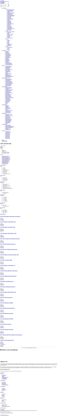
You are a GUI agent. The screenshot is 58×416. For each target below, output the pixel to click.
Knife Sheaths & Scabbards (9, 76)
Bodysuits (8, 49)
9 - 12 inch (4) (5, 201)
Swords (7, 72)
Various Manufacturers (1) (6, 173)
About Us (3, 388)
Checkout (7, 415)
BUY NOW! (2, 220)
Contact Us (5, 1)
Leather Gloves (8, 133)
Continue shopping (3, 415)
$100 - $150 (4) (5, 211)
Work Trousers (9, 26)
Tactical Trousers (9, 27)
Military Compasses (8, 96)
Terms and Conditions (5, 384)
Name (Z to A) (4, 151)
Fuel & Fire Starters (8, 94)
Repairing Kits (8, 98)
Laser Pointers (8, 56)
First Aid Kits (7, 93)
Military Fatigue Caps (9, 119)
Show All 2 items (2, 194)
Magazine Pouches (8, 57)
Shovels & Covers (8, 100)
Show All (2, 147)
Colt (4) (4, 168)
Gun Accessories (8, 53)
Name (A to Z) (4, 150)
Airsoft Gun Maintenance (9, 83)
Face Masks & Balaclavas (9, 115)
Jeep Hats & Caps (8, 117)
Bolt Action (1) (5, 186)
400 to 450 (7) (5, 178)
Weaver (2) (4, 205)
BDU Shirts (9, 25)
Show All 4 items (2, 181)
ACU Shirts (9, 24)
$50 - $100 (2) (5, 210)
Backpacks (7, 105)
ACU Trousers (9, 29)
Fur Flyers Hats (8, 116)
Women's (7, 30)
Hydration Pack (8, 108)
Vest (8, 39)
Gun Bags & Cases (8, 54)
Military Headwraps (8, 120)
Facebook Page (4, 399)
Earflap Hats (7, 114)
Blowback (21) (5, 193)
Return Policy (4, 383)
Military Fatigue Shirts (10, 23)
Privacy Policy (4, 389)
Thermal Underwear (10, 11)
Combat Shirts (9, 22)
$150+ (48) (4, 212)
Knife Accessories (8, 77)
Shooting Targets (8, 60)
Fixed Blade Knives (8, 66)
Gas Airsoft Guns (8, 85)
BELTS (3, 376)
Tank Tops (8, 36)
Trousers (8, 43)
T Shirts (8, 19)
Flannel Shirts (9, 21)
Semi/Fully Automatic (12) (6, 187)
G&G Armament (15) (6, 170)
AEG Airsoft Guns (8, 78)
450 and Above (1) (5, 179)
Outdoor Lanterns (8, 128)
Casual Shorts (9, 17)
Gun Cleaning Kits (8, 55)
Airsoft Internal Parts (8, 84)
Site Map (3, 396)
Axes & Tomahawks (8, 73)
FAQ (2, 390)
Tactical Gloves (8, 137)
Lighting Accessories (8, 125)
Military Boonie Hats (8, 118)
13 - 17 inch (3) (5, 200)
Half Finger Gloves (8, 132)
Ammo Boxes (7, 51)
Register (3, 0)
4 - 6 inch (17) (5, 199)
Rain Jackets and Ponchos (11, 15)
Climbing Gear (8, 91)
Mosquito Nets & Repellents (10, 97)
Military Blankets (8, 95)
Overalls (8, 37)
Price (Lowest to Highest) (5, 152)
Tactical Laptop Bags (8, 111)
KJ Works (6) (5, 171)
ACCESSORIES (4, 378)
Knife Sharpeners (8, 75)
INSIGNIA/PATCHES (5, 377)
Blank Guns (7, 52)
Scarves (7, 123)
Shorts (8, 41)
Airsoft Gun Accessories (5, 156)
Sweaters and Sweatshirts (10, 12)
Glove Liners (7, 131)
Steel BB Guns (8, 62)
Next (1, 346)
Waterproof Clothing (10, 10)
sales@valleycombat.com (6, 406)
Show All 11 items (2, 165)
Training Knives (8, 71)
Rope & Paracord (8, 99)
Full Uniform (9, 45)
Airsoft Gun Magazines (9, 82)
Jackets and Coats (9, 14)
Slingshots (7, 61)
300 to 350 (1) (5, 177)
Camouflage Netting (8, 88)
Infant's (7, 46)
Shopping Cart (4, 382)
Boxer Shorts (9, 16)
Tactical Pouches (8, 112)
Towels (7, 103)
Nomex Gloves (8, 135)
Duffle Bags (7, 106)
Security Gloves (8, 136)
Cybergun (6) (5, 169)
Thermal (8, 40)
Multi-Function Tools (9, 74)
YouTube (3, 401)
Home (1, 1)
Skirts (8, 33)
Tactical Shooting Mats (9, 63)
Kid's (6, 38)
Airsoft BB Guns (8, 80)
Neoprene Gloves (8, 134)
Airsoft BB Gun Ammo (9, 79)
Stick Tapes (7, 102)
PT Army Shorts (9, 18)
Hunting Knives (8, 67)
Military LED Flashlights (9, 127)
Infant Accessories (9, 47)
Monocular (7, 58)
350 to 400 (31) (5, 180)
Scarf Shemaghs (8, 122)
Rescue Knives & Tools (9, 69)
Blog (2, 400)
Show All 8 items (2, 175)
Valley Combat (2, 2)
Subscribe (2, 373)
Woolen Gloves (8, 138)
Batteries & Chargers (5, 157)
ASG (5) (4, 167)
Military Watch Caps (8, 121)
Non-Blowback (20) (6, 192)
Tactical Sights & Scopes (9, 64)
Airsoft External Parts (5, 160)
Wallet (6, 109)
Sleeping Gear (8, 101)
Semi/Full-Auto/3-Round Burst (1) (8, 188)
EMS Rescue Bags (8, 107)
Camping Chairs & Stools (9, 89)
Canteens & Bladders (8, 90)
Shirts (8, 42)
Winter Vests (9, 32)
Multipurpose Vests (10, 13)
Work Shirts (9, 20)
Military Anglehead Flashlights (10, 126)
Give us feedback (29, 347)
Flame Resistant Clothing (10, 9)
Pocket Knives (8, 68)
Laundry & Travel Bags (9, 110)
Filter (1, 146)
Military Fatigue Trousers (10, 28)
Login (1, 0)
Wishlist (3, 1)
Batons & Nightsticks (9, 87)
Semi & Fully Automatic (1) (7, 185)
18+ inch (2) (4, 198)
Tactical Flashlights (8, 129)
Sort (1, 148)
